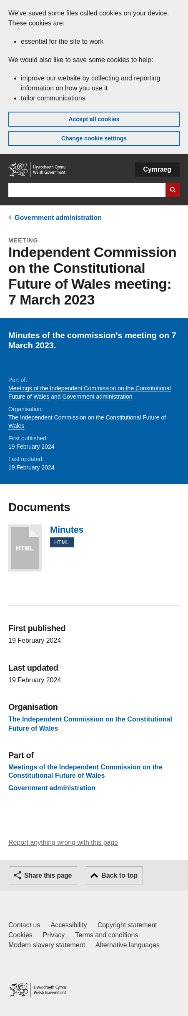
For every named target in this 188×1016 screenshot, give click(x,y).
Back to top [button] (119, 875)
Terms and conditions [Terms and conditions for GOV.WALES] (106, 935)
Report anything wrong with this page (63, 842)
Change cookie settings (94, 138)
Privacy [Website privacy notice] (54, 935)
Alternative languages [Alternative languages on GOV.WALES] (127, 945)
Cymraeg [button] (157, 169)
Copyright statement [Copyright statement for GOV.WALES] (127, 925)
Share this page (48, 875)
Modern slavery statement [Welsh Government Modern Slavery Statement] (46, 945)
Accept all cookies (93, 119)
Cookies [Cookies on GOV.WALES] (20, 935)
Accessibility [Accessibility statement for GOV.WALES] (68, 925)
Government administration (58, 217)
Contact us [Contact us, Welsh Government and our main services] (24, 925)
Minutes (25, 548)
